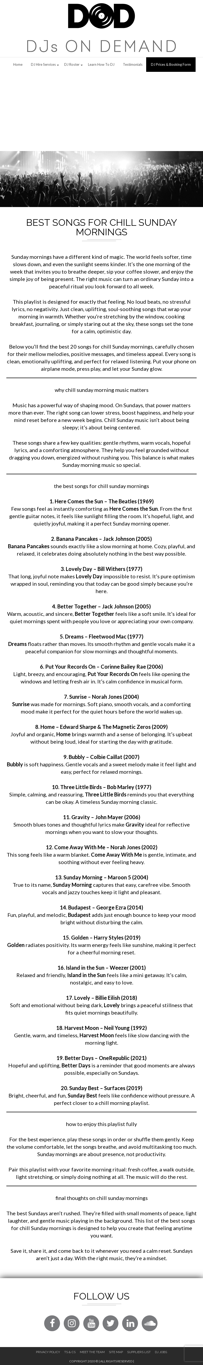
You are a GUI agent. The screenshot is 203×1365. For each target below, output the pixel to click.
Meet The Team (92, 1352)
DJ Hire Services (43, 64)
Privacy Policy (48, 1352)
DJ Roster (72, 64)
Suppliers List (139, 1352)
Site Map (116, 1352)
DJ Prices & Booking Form (171, 64)
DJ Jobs (161, 1352)
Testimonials (132, 64)
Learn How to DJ (101, 64)
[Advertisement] (101, 111)
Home (17, 64)
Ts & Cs (70, 1352)
